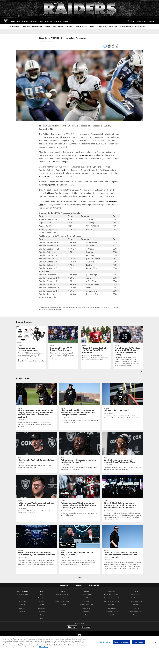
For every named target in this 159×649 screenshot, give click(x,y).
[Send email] (113, 47)
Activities (134, 607)
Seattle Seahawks (82, 173)
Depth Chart (42, 597)
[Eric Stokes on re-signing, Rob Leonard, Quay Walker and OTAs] (122, 452)
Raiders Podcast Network (111, 594)
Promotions (135, 614)
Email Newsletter (134, 597)
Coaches (42, 601)
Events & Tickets (86, 597)
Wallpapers (135, 604)
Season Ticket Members (62, 594)
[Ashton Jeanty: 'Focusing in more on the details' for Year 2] (79, 452)
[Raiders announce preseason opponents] (31, 345)
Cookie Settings (105, 642)
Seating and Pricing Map (63, 601)
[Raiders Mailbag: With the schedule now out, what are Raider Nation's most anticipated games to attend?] (79, 496)
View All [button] (79, 577)
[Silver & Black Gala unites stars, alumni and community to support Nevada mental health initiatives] (122, 498)
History (43, 614)
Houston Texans (84, 155)
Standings (43, 611)
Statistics (42, 604)
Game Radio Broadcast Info (110, 597)
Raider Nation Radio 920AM (110, 601)
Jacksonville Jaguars (86, 196)
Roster (43, 594)
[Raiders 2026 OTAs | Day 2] (122, 402)
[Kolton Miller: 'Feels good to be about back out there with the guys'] (36, 495)
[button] (76, 371)
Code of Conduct (86, 611)
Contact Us (23, 604)
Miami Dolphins (46, 193)
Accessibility (23, 601)
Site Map (23, 611)
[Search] (128, 21)
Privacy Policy (23, 607)
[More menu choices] (70, 21)
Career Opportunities (23, 594)
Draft (42, 617)
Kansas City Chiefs (47, 176)
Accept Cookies (138, 642)
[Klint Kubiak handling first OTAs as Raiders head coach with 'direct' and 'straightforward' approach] (79, 404)
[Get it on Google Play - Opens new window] (86, 627)
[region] (79, 642)
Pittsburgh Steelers (50, 184)
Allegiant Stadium (86, 594)
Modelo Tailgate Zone (135, 601)
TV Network (111, 604)
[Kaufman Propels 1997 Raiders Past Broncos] (63, 344)
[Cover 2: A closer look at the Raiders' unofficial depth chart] (96, 344)
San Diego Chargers (61, 161)
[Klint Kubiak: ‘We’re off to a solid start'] (36, 451)
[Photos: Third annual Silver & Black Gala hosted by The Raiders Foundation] (36, 546)
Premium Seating (63, 597)
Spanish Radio (111, 607)
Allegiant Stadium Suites (86, 604)
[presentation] (142, 371)
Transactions (42, 607)
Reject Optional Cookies (121, 642)
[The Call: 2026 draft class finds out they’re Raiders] (79, 546)
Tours (86, 614)
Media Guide (110, 614)
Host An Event (86, 607)
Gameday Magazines (111, 611)
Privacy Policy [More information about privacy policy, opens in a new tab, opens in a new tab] (43, 647)
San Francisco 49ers (102, 166)
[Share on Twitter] (109, 47)
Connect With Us (135, 594)
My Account (63, 604)
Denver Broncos (71, 170)
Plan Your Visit (87, 601)
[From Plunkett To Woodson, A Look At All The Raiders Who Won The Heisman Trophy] (128, 347)
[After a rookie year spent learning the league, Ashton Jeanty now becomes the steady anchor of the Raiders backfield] (36, 406)
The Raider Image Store (135, 611)
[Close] (156, 642)
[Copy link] (117, 46)
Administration (23, 597)
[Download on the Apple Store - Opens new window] (72, 627)
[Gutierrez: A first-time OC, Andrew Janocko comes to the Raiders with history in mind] (122, 549)
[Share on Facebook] (105, 47)
